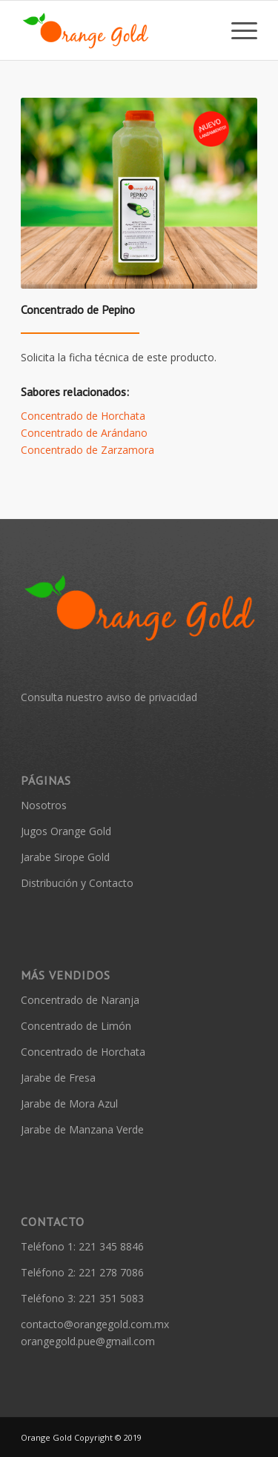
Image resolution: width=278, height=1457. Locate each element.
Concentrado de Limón (76, 1026)
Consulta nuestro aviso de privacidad (109, 697)
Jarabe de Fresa (58, 1078)
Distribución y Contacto (77, 883)
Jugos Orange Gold (66, 831)
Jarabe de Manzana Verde (82, 1129)
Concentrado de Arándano (84, 433)
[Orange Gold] (115, 30)
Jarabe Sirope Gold (65, 857)
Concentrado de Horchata (83, 416)
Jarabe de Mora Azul (69, 1103)
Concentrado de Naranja (80, 1000)
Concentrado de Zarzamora (87, 450)
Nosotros (44, 805)
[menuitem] (236, 30)
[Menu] (236, 30)
